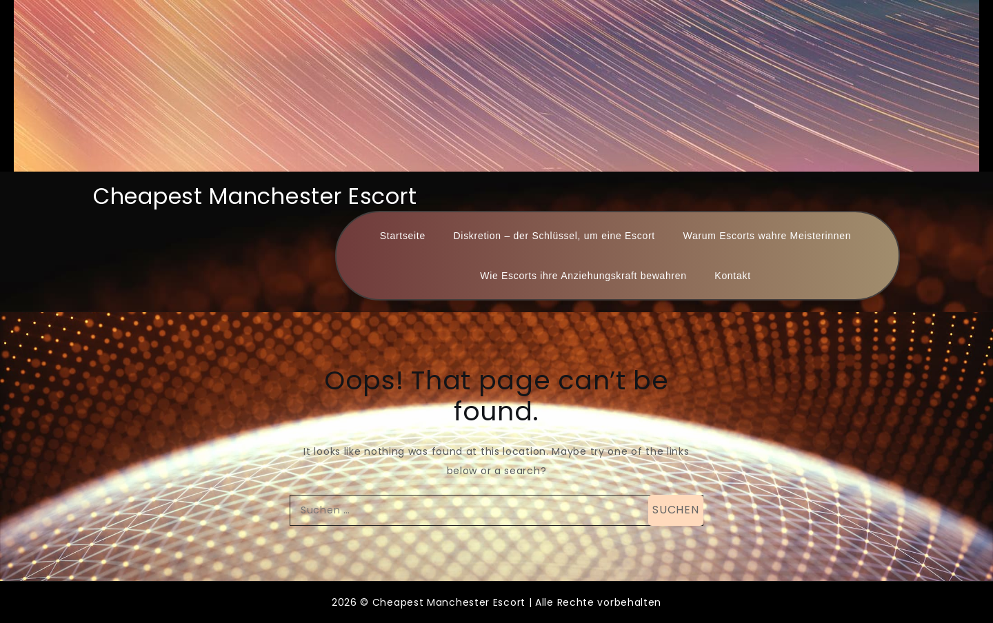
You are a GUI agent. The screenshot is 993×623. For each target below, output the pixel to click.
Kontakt (732, 275)
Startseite (402, 235)
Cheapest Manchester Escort (255, 196)
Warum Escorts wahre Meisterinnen (767, 235)
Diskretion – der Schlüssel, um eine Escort (554, 235)
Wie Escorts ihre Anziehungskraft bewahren (583, 275)
